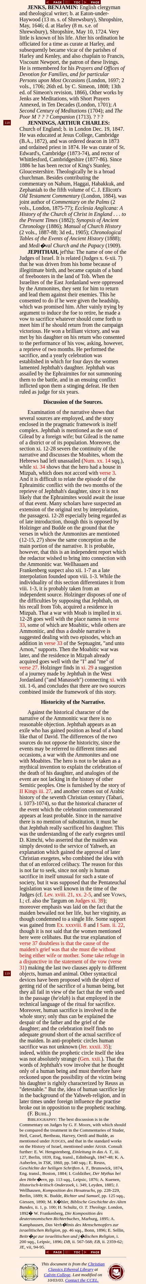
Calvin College (57, 1274)
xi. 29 (87, 667)
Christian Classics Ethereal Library (76, 1266)
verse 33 (53, 643)
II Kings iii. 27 (35, 791)
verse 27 (29, 667)
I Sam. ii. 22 (110, 925)
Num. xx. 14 (97, 461)
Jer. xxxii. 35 (94, 1047)
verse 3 (107, 473)
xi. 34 (39, 467)
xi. (112, 680)
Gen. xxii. (90, 1059)
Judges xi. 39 (89, 901)
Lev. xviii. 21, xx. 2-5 (67, 894)
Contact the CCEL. (82, 1280)
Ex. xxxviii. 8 (71, 925)
